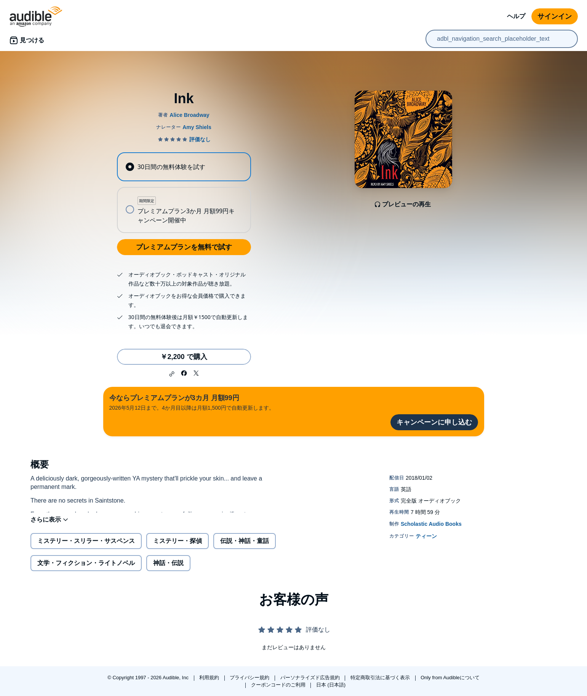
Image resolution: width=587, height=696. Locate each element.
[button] (172, 374)
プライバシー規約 (250, 677)
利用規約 (210, 677)
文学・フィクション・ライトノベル (86, 569)
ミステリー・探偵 (177, 547)
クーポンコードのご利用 (279, 685)
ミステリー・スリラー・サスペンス (86, 547)
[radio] (184, 166)
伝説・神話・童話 (244, 547)
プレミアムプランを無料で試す (184, 247)
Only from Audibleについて (450, 677)
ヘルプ (516, 16)
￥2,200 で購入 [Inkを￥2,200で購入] (183, 357)
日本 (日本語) (330, 685)
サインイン (554, 16)
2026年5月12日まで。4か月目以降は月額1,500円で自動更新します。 (191, 402)
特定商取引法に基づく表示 (380, 677)
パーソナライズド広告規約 (310, 677)
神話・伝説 (168, 569)
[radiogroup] (184, 192)
